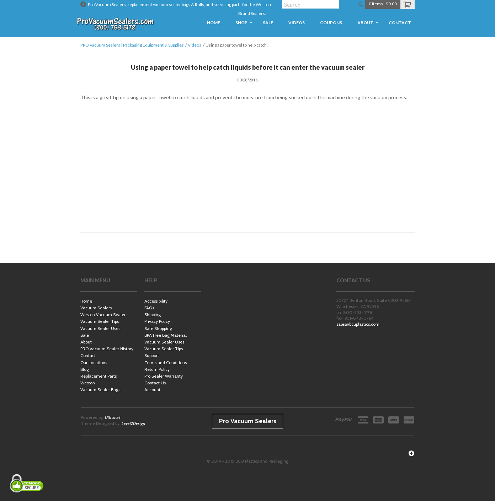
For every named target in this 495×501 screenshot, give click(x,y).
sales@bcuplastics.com (357, 324)
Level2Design (133, 423)
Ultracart (113, 417)
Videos (194, 45)
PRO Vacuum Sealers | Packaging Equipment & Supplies (132, 45)
